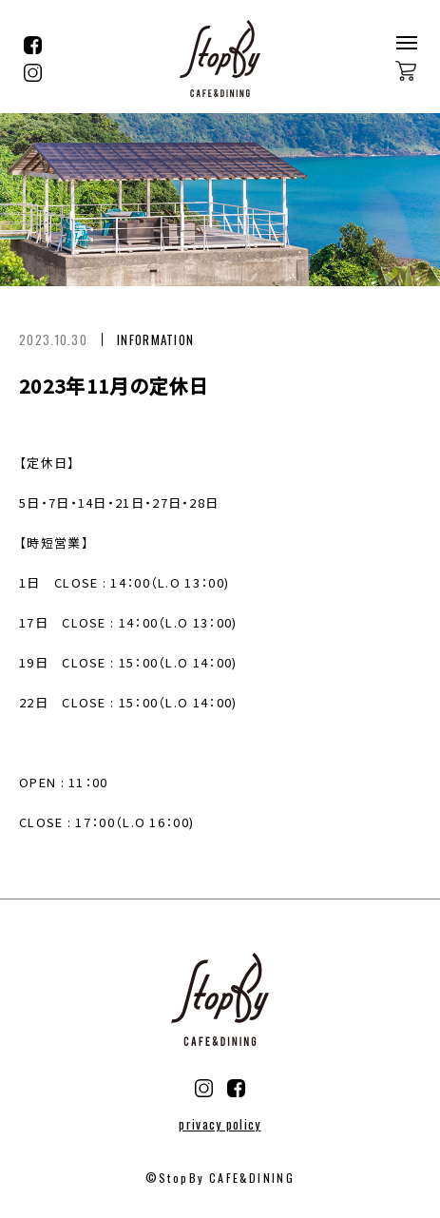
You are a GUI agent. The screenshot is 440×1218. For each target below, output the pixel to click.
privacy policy (219, 1123)
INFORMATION (155, 339)
